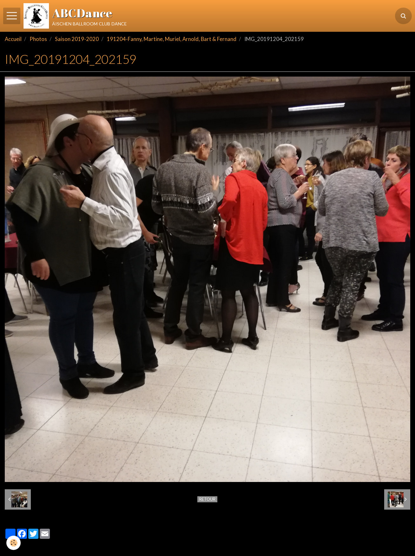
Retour (207, 499)
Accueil (13, 39)
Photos (38, 39)
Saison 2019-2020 (77, 39)
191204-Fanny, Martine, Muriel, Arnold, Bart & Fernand (171, 39)
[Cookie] (13, 543)
